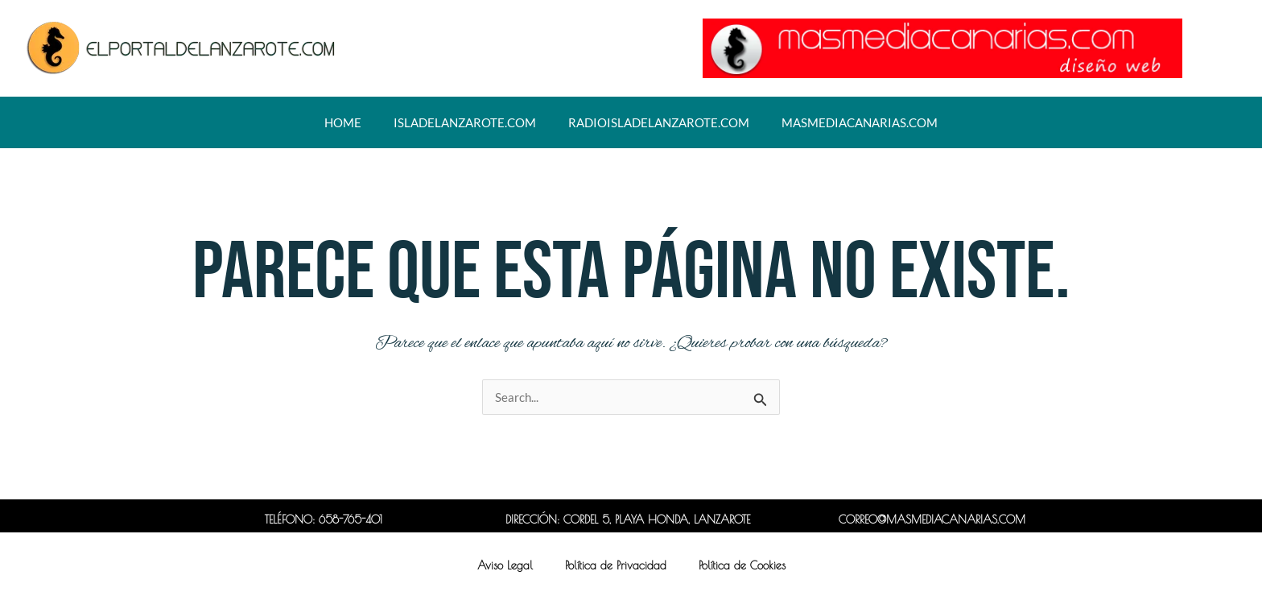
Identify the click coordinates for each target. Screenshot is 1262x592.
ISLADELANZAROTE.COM (465, 122)
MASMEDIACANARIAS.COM (860, 122)
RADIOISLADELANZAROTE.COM (658, 122)
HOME (342, 122)
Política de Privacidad (615, 565)
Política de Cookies (742, 565)
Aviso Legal (505, 565)
